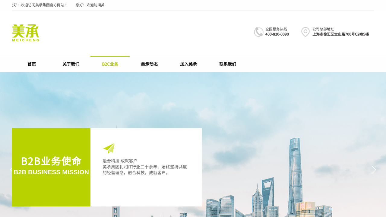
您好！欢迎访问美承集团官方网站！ (39, 4)
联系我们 (227, 64)
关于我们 (70, 64)
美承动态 (149, 64)
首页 (31, 64)
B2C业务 (110, 64)
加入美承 (188, 64)
